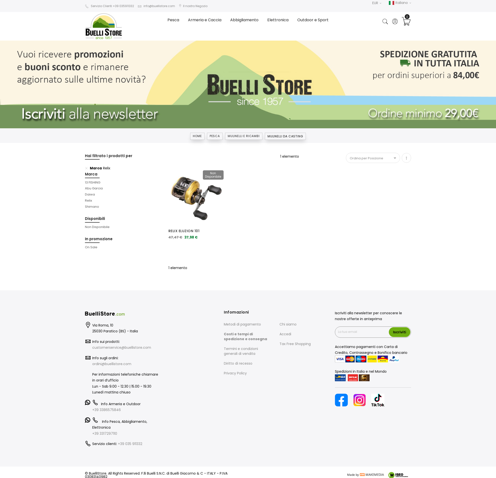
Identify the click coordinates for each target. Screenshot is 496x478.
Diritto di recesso (238, 363)
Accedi (285, 334)
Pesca (215, 136)
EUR (376, 3)
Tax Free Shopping (295, 343)
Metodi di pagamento (242, 324)
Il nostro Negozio (193, 6)
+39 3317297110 (104, 433)
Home (197, 136)
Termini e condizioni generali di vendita (241, 351)
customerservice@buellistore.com (121, 347)
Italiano (400, 3)
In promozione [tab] (99, 238)
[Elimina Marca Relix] (86, 168)
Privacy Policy (235, 373)
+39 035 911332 (130, 443)
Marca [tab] (91, 174)
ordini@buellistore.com (111, 363)
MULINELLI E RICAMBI (244, 136)
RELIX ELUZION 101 (184, 230)
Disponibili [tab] (95, 218)
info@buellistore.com (156, 6)
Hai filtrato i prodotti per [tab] (108, 155)
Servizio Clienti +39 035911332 (109, 6)
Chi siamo (288, 324)
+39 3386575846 (106, 409)
